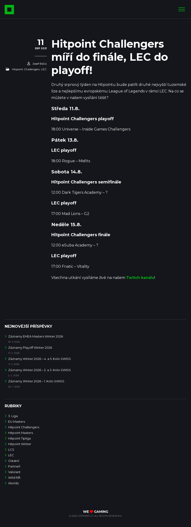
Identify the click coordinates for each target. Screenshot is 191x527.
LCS (11, 449)
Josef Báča (39, 63)
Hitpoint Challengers (26, 69)
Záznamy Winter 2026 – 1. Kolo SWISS (36, 381)
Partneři (14, 466)
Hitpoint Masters (20, 433)
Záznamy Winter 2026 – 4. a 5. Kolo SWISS (39, 359)
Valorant (14, 472)
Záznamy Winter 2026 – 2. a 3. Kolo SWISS (39, 370)
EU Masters (16, 421)
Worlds (13, 483)
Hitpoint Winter (19, 444)
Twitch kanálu (140, 277)
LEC (44, 69)
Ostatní (13, 461)
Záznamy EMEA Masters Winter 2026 (35, 336)
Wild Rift (14, 477)
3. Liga (13, 416)
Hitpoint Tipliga (19, 438)
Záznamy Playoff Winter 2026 (30, 347)
